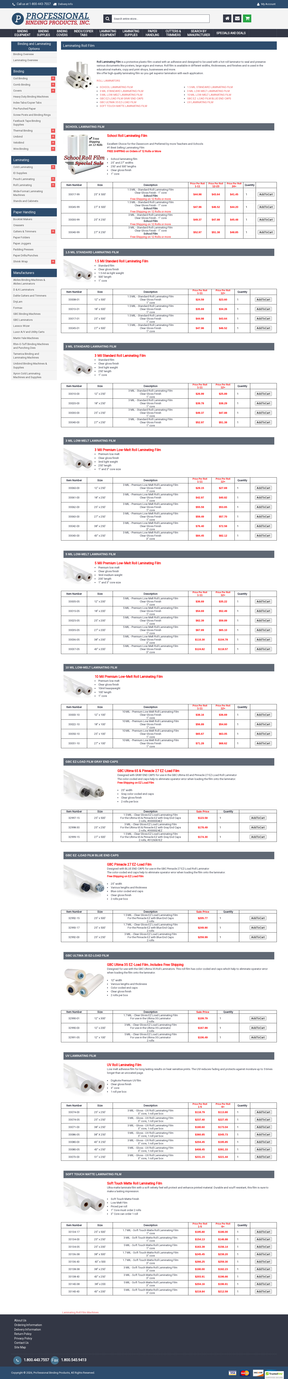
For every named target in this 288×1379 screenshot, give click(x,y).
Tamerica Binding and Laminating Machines (26, 355)
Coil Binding (34, 78)
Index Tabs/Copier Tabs (27, 102)
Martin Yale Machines (26, 338)
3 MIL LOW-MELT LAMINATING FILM (208, 91)
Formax (17, 307)
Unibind (34, 136)
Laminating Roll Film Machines (80, 1312)
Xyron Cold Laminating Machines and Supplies (27, 375)
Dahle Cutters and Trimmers (29, 295)
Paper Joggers (22, 243)
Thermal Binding (34, 130)
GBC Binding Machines (26, 313)
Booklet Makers (22, 219)
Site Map (20, 1347)
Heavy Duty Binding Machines (31, 96)
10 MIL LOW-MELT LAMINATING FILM (209, 94)
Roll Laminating (34, 185)
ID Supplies (20, 173)
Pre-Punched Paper (24, 108)
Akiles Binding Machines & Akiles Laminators (29, 281)
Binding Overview (23, 54)
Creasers (18, 225)
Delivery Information (27, 1329)
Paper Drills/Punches (25, 255)
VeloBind (34, 143)
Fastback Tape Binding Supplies (27, 122)
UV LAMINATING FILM (200, 102)
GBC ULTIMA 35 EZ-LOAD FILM (118, 102)
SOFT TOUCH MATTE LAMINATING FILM (123, 105)
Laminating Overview (25, 60)
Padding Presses (23, 249)
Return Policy (23, 1334)
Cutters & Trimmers (34, 231)
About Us (20, 1320)
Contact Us (21, 1342)
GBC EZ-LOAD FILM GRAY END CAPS (121, 98)
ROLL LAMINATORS (108, 80)
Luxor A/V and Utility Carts (28, 331)
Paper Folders (21, 237)
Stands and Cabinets (25, 201)
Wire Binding (34, 149)
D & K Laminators (23, 289)
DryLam (17, 301)
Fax (54, 1360)
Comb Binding (34, 84)
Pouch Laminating (34, 179)
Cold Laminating (34, 167)
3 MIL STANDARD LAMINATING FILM (121, 91)
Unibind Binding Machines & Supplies (30, 365)
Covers (34, 90)
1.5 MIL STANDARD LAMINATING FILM (210, 87)
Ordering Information (28, 1325)
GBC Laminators (23, 319)
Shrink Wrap (34, 261)
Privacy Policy (23, 1338)
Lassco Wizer (21, 325)
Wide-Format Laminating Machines (28, 193)
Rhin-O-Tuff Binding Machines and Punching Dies (31, 346)
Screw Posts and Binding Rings (32, 114)
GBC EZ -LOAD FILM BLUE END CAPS (209, 98)
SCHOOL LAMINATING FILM (116, 87)
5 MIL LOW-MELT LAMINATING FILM (121, 94)
